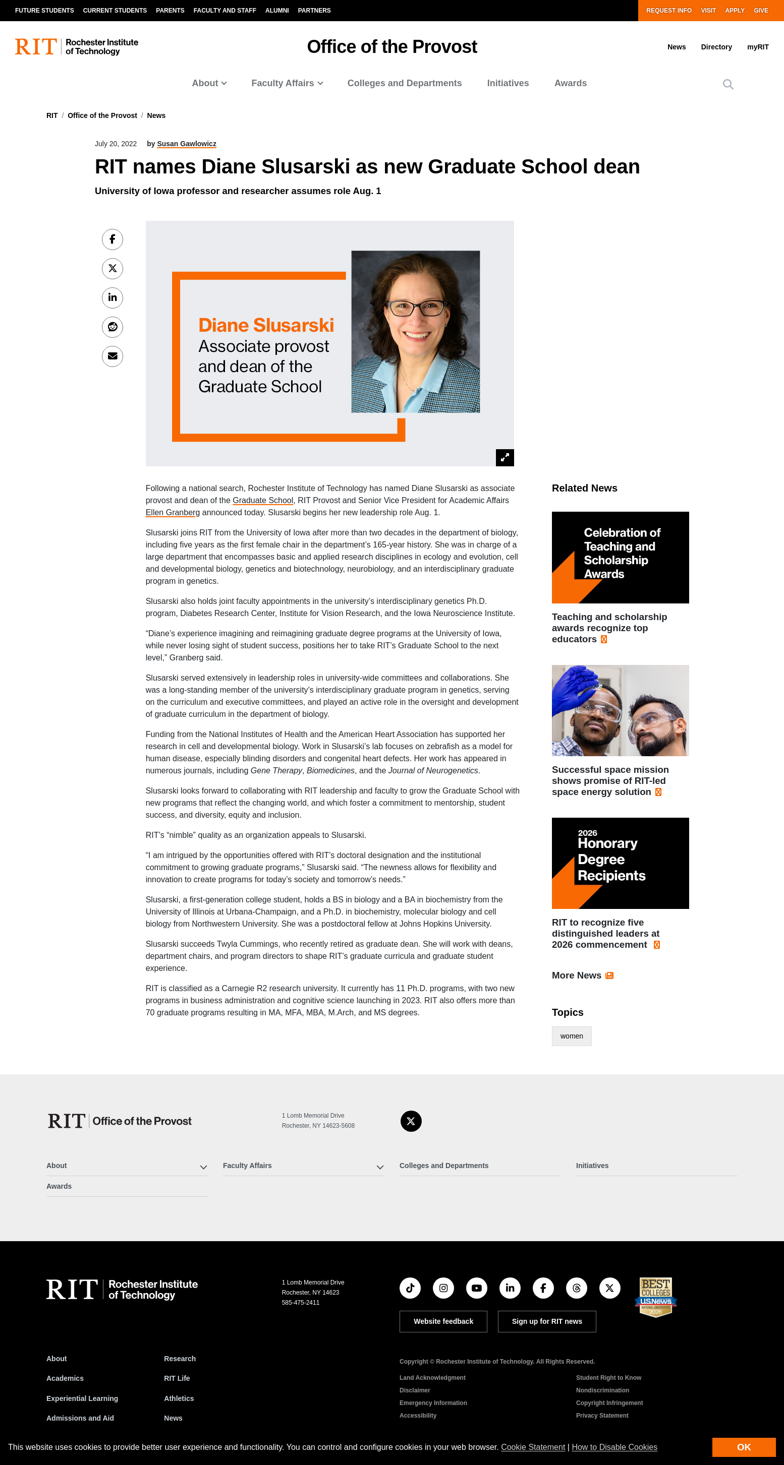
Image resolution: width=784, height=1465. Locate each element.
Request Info (669, 10)
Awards (570, 83)
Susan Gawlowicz (186, 144)
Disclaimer (415, 1390)
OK (744, 1447)
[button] (728, 84)
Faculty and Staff (225, 10)
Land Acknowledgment (433, 1377)
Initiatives (508, 83)
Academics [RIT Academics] (65, 1378)
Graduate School (263, 500)
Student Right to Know (608, 1377)
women (572, 1036)
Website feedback (443, 1321)
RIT (52, 115)
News (676, 47)
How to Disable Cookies (614, 1447)
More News (577, 975)
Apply (735, 10)
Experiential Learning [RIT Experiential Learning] (82, 1398)
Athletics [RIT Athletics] (179, 1398)
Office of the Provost (392, 46)
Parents (170, 10)
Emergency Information (433, 1403)
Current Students (115, 10)
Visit (708, 10)
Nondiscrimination (602, 1390)
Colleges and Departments (405, 83)
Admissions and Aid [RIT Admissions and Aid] (80, 1418)
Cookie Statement (533, 1447)
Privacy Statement (602, 1415)
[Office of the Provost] (121, 1121)
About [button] (205, 83)
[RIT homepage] (76, 47)
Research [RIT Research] (180, 1359)
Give (761, 10)
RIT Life (177, 1378)
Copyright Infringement (609, 1403)
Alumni (277, 10)
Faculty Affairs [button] (282, 83)
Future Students (44, 10)
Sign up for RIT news (547, 1321)
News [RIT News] (173, 1418)
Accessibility (418, 1415)
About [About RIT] (56, 1359)
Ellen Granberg (173, 512)
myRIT (758, 47)
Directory (716, 47)
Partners (314, 10)
